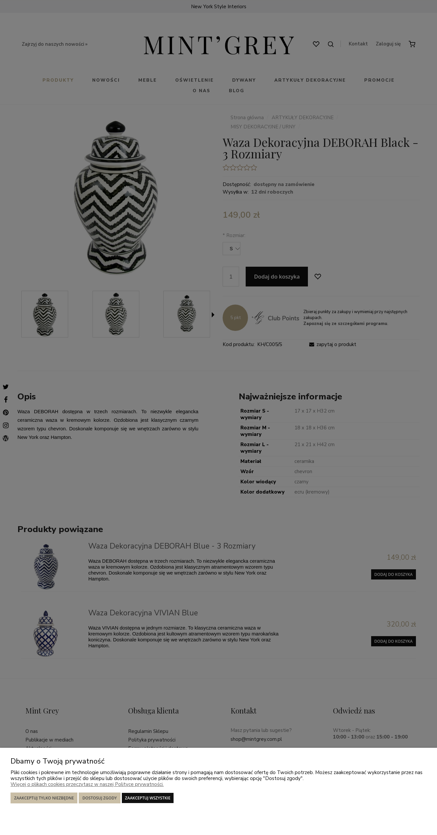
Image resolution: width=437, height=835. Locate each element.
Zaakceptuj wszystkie (148, 798)
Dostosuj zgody (99, 798)
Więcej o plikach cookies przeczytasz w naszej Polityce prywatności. (87, 784)
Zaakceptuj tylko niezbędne (44, 798)
